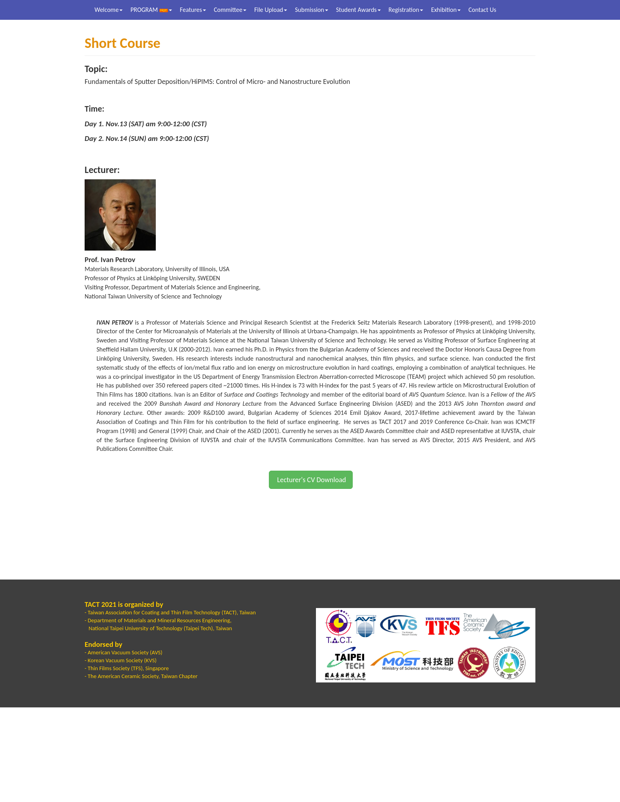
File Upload (270, 9)
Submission (311, 9)
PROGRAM (151, 9)
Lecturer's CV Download (311, 479)
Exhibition (446, 9)
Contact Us (482, 9)
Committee (230, 9)
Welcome (109, 9)
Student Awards (358, 9)
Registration (406, 9)
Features (193, 9)
